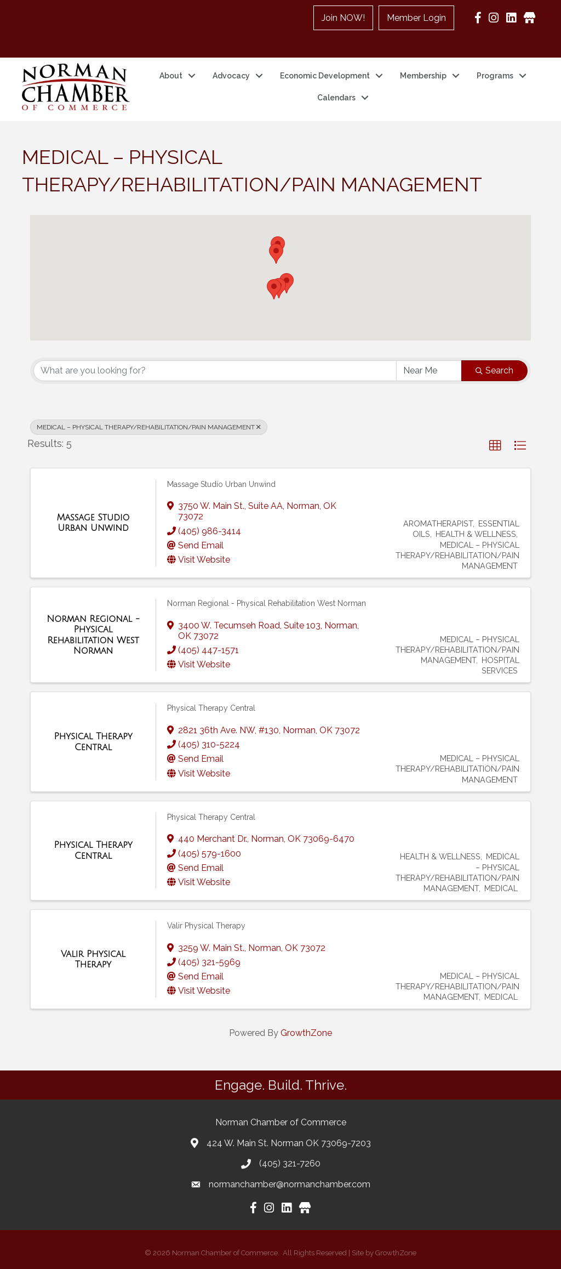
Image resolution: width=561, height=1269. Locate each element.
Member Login (416, 18)
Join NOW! (343, 18)
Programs (495, 75)
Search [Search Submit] (494, 370)
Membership (423, 75)
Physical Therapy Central (211, 708)
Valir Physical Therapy (206, 925)
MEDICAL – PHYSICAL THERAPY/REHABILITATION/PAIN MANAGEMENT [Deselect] (149, 427)
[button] (274, 289)
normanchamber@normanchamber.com (289, 1184)
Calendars (336, 97)
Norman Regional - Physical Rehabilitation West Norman (266, 603)
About (170, 75)
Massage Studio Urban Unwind (221, 484)
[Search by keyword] (215, 370)
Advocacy (231, 75)
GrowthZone (306, 1033)
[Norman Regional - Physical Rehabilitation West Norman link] (93, 635)
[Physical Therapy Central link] (93, 741)
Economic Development (325, 75)
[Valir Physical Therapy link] (93, 959)
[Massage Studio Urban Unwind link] (93, 523)
